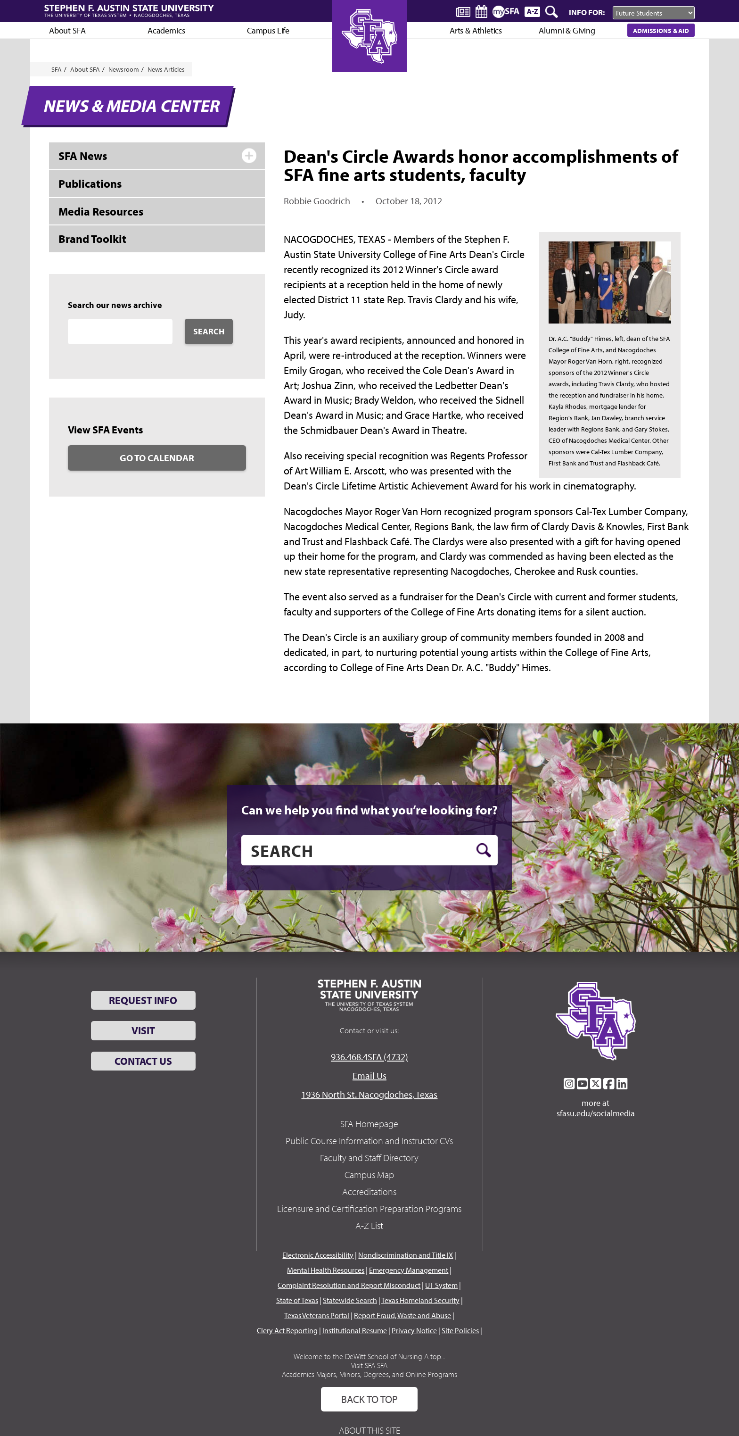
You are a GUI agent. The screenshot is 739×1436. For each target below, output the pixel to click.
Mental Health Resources (325, 1270)
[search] (369, 850)
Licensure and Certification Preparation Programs (369, 1208)
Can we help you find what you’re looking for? (369, 809)
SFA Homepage (369, 1123)
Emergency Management (408, 1270)
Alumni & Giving (567, 30)
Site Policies (460, 1330)
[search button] (483, 850)
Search (208, 331)
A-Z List (369, 1225)
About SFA (67, 30)
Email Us (369, 1075)
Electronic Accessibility (317, 1255)
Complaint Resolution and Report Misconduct (349, 1285)
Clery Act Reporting (287, 1330)
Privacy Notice (414, 1330)
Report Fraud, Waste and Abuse (402, 1315)
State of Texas (297, 1300)
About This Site (369, 1430)
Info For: (587, 12)
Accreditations (369, 1191)
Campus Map (369, 1174)
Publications (90, 183)
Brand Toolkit (92, 239)
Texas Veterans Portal (316, 1315)
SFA (56, 69)
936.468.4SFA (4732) (369, 1056)
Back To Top (369, 1399)
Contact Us (143, 1061)
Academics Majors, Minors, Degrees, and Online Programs (369, 1374)
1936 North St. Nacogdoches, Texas (369, 1094)
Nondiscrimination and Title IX (405, 1255)
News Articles (166, 69)
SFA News (82, 156)
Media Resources (100, 211)
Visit (143, 1030)
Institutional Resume (354, 1330)
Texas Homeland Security (420, 1300)
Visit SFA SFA (369, 1365)
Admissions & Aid (661, 30)
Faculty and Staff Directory (369, 1157)
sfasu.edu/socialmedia (596, 1113)
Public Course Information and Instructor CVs (369, 1140)
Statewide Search (350, 1300)
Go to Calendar (157, 458)
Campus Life (268, 30)
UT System (441, 1285)
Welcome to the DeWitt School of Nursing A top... (369, 1356)
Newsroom (123, 69)
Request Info (143, 1000)
